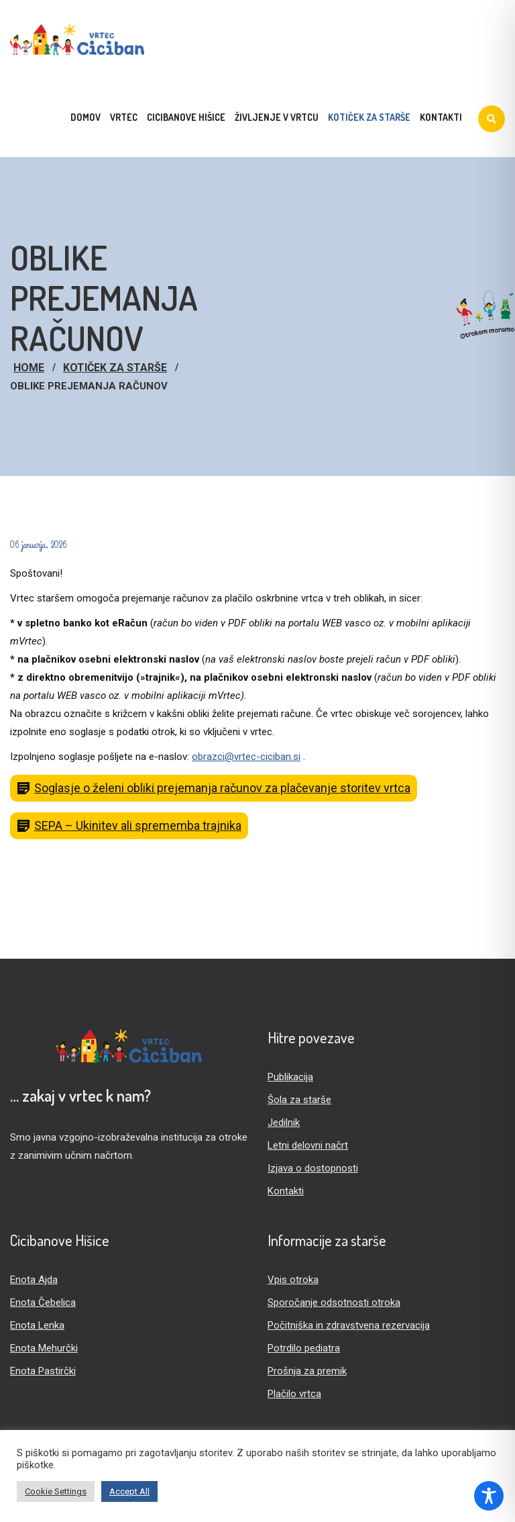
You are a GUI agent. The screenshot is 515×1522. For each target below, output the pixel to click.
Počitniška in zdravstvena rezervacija (349, 1325)
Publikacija (290, 1077)
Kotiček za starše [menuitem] (369, 117)
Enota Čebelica (43, 1302)
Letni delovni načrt (308, 1145)
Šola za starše (299, 1100)
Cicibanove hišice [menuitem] (186, 117)
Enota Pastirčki (43, 1371)
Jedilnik (284, 1122)
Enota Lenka (37, 1325)
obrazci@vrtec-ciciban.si (246, 757)
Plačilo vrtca (294, 1394)
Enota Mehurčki (44, 1348)
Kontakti (286, 1191)
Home (28, 367)
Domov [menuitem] (85, 117)
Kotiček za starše (115, 367)
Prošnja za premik (307, 1371)
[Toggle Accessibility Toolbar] (489, 1496)
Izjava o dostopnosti (313, 1168)
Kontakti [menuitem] (441, 117)
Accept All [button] (129, 1491)
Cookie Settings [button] (56, 1491)
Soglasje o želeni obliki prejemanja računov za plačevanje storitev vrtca (222, 788)
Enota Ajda (34, 1280)
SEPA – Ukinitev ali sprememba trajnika (137, 825)
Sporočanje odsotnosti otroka (334, 1302)
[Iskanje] (491, 118)
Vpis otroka (293, 1280)
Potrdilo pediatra (304, 1348)
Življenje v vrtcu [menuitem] (277, 117)
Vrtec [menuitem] (123, 117)
